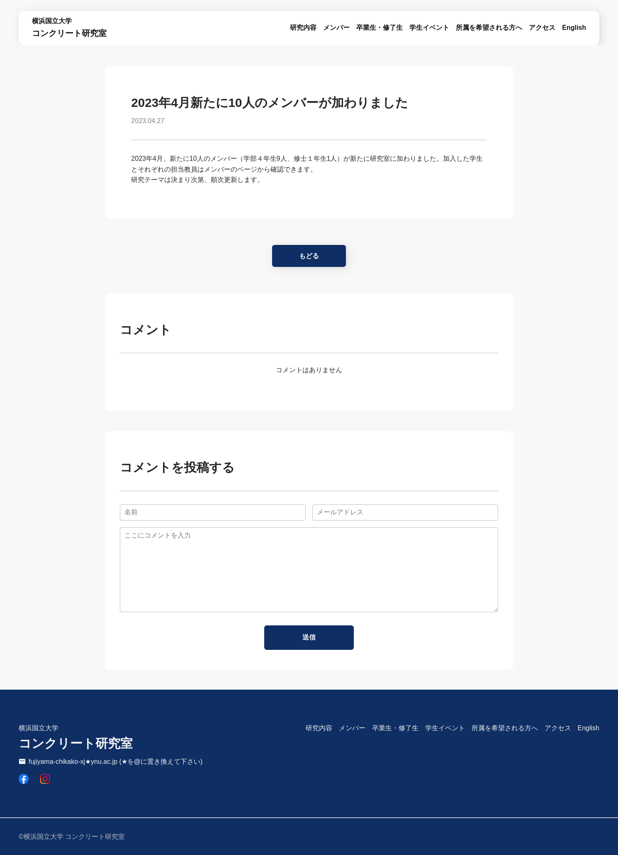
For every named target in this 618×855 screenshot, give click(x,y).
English (574, 27)
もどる (309, 255)
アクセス (542, 27)
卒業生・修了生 (379, 27)
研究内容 (319, 727)
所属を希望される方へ (489, 27)
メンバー (336, 27)
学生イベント (429, 27)
